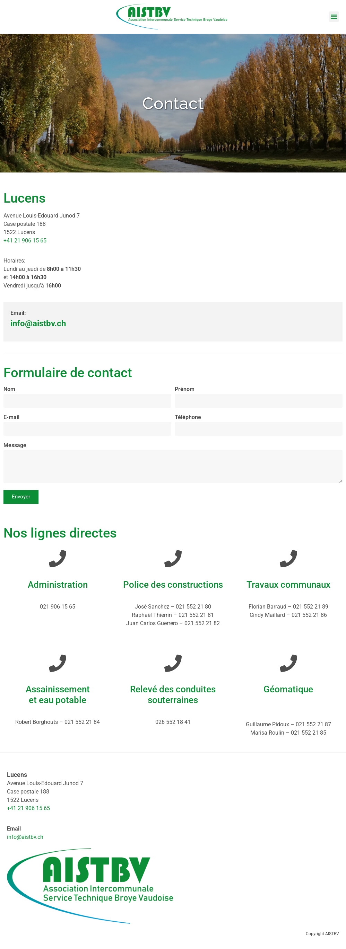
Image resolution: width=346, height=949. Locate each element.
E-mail (11, 417)
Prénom (184, 389)
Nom (9, 389)
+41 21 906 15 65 (24, 240)
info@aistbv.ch (25, 837)
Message (14, 446)
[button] (334, 16)
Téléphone (188, 417)
